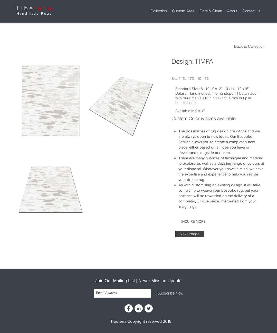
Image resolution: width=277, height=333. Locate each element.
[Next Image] (189, 234)
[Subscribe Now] (170, 293)
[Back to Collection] (219, 46)
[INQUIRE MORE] (193, 221)
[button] (158, 11)
